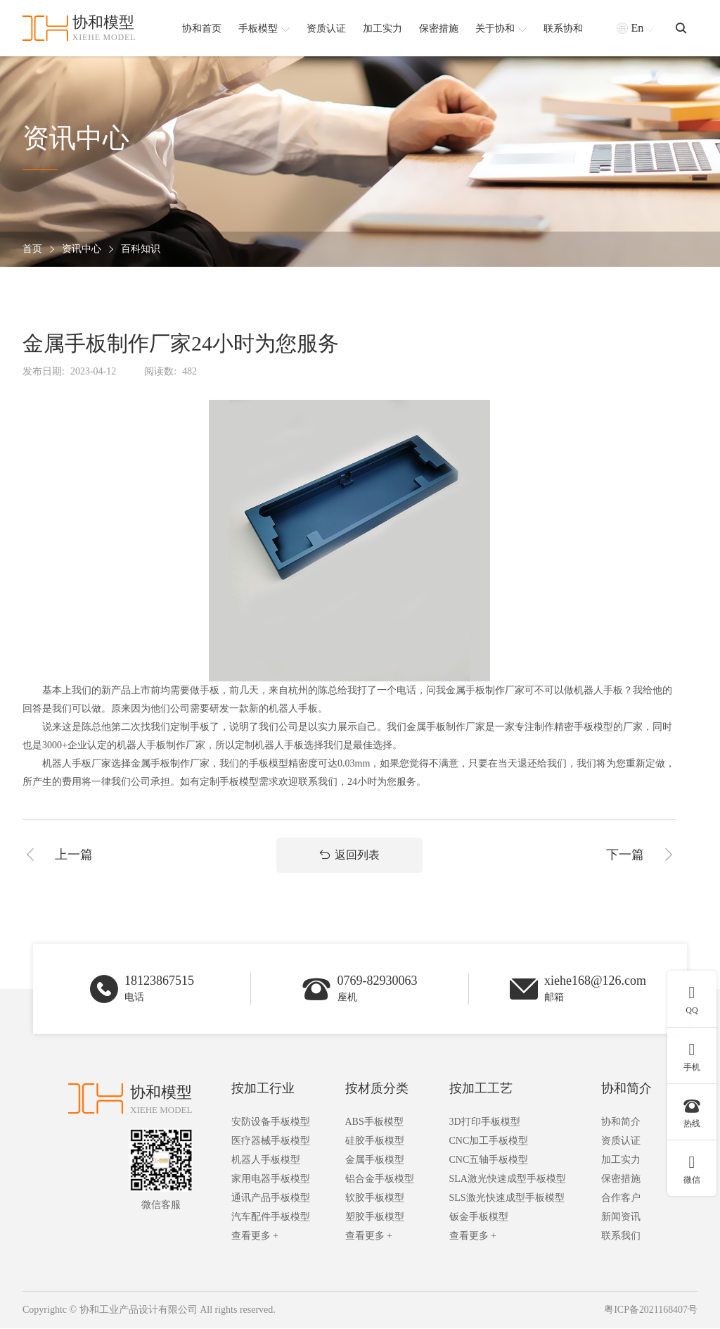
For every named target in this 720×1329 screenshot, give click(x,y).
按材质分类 (377, 1090)
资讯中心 (81, 249)
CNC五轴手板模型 (489, 1161)
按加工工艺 (481, 1090)
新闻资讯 (621, 1218)
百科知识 (140, 249)
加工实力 (621, 1161)
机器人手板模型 (265, 1161)
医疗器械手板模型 (270, 1142)
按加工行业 (263, 1090)
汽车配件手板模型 (270, 1218)
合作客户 (621, 1199)
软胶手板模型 (374, 1199)
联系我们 (621, 1237)
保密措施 (621, 1180)
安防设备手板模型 (270, 1123)
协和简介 (626, 1090)
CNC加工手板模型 (489, 1142)
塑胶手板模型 (374, 1218)
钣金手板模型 (478, 1218)
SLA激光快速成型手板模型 (507, 1180)
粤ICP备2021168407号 (651, 1311)
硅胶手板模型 (374, 1142)
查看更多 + (254, 1237)
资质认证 (621, 1142)
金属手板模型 (374, 1161)
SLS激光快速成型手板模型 (507, 1199)
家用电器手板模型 (270, 1180)
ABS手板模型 (374, 1123)
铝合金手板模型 (379, 1180)
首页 (32, 249)
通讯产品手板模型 (270, 1199)
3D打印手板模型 (484, 1123)
